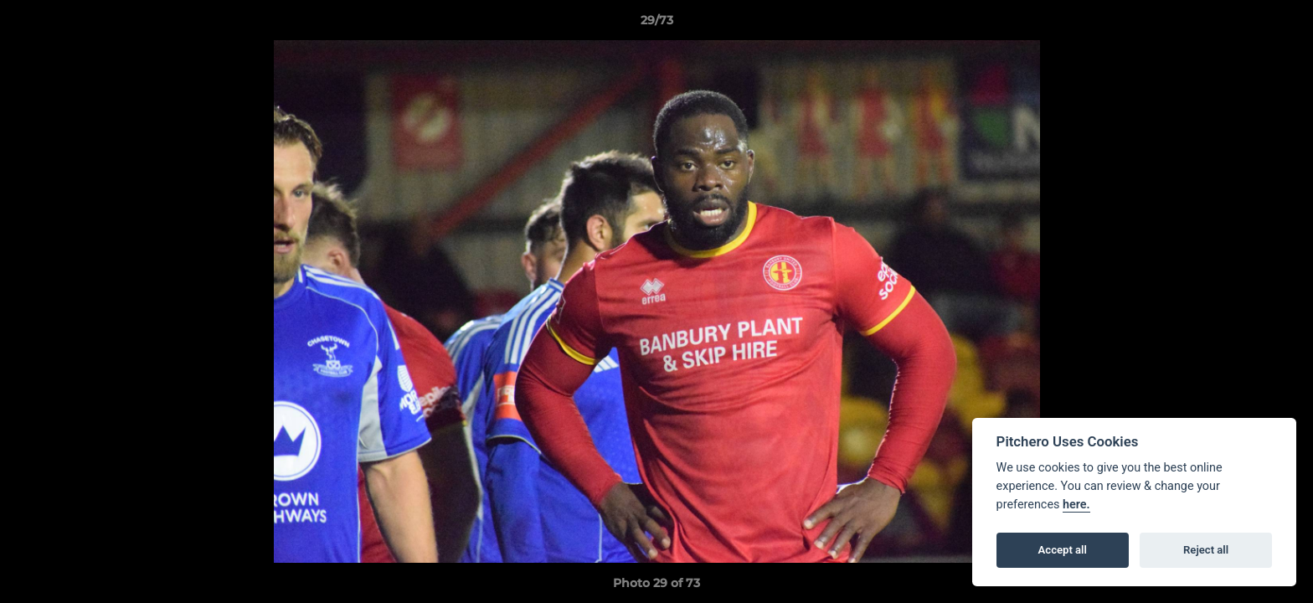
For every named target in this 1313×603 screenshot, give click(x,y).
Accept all (1062, 550)
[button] (1283, 24)
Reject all (1205, 550)
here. (1076, 504)
